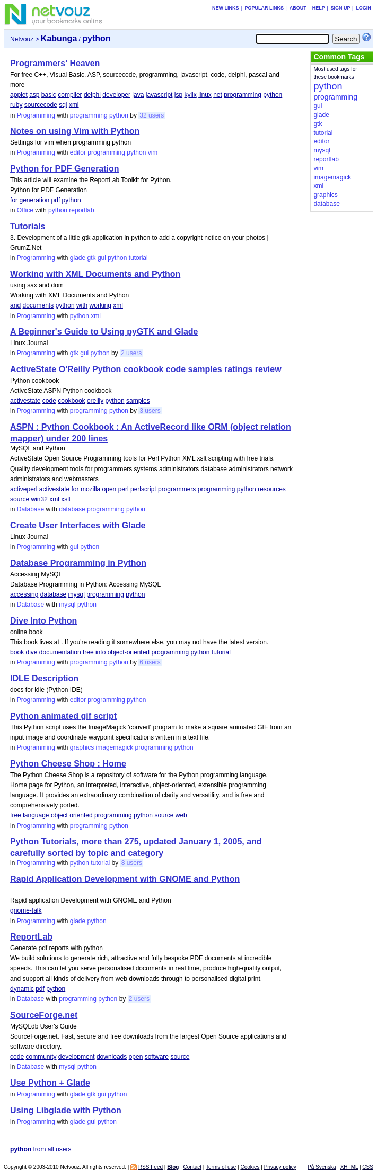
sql (63, 105)
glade (77, 258)
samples (138, 400)
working (100, 305)
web (181, 815)
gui (102, 258)
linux (205, 94)
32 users (151, 115)
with (81, 305)
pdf (55, 200)
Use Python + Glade (50, 1082)
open (109, 489)
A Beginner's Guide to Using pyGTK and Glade (104, 331)
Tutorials (27, 226)
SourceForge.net (43, 1015)
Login (363, 8)
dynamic (22, 989)
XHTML (349, 1167)
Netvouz (21, 39)
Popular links (264, 8)
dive (31, 652)
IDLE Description (44, 678)
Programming (36, 115)
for (13, 200)
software (157, 1056)
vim (153, 152)
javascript (159, 94)
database (72, 509)
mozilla (90, 489)
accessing (24, 594)
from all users (40, 1149)
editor (78, 152)
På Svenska (322, 1167)
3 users (149, 410)
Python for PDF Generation (64, 168)
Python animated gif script (63, 715)
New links (225, 8)
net (217, 94)
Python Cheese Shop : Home (68, 763)
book (17, 652)
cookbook (71, 400)
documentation (60, 652)
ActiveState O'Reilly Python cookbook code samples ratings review (146, 369)
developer (116, 94)
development (76, 1056)
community (40, 1056)
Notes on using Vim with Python (74, 131)
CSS (367, 1167)
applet (19, 94)
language (36, 815)
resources (272, 489)
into (100, 652)
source (19, 499)
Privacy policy (280, 1167)
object (59, 815)
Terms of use (221, 1167)
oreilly (95, 400)
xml (74, 105)
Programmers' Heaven (55, 63)
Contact (192, 1167)
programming (242, 94)
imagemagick (115, 747)
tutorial (138, 258)
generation (34, 200)
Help (318, 8)
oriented (80, 815)
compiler (70, 94)
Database (30, 509)
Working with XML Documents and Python (95, 273)
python (272, 94)
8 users (131, 863)
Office (25, 210)
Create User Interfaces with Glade (77, 525)
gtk (91, 258)
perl (123, 489)
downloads (112, 1056)
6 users (149, 662)
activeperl (23, 489)
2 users (131, 353)
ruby (16, 105)
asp (34, 94)
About (298, 8)
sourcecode (40, 105)
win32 (39, 499)
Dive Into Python (43, 620)
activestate (25, 400)
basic (48, 94)
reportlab (81, 210)
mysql (76, 594)
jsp (178, 94)
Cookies (249, 1167)
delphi (92, 94)
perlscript (143, 489)
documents (38, 305)
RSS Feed (150, 1167)
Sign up (340, 8)
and (15, 305)
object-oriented (129, 652)
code (49, 400)
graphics (82, 747)
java (138, 94)
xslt (66, 499)
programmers (177, 489)
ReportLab (31, 936)
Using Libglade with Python (65, 1110)
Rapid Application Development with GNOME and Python (125, 879)
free (88, 652)
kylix (190, 94)
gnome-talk (25, 910)
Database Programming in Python (78, 562)
